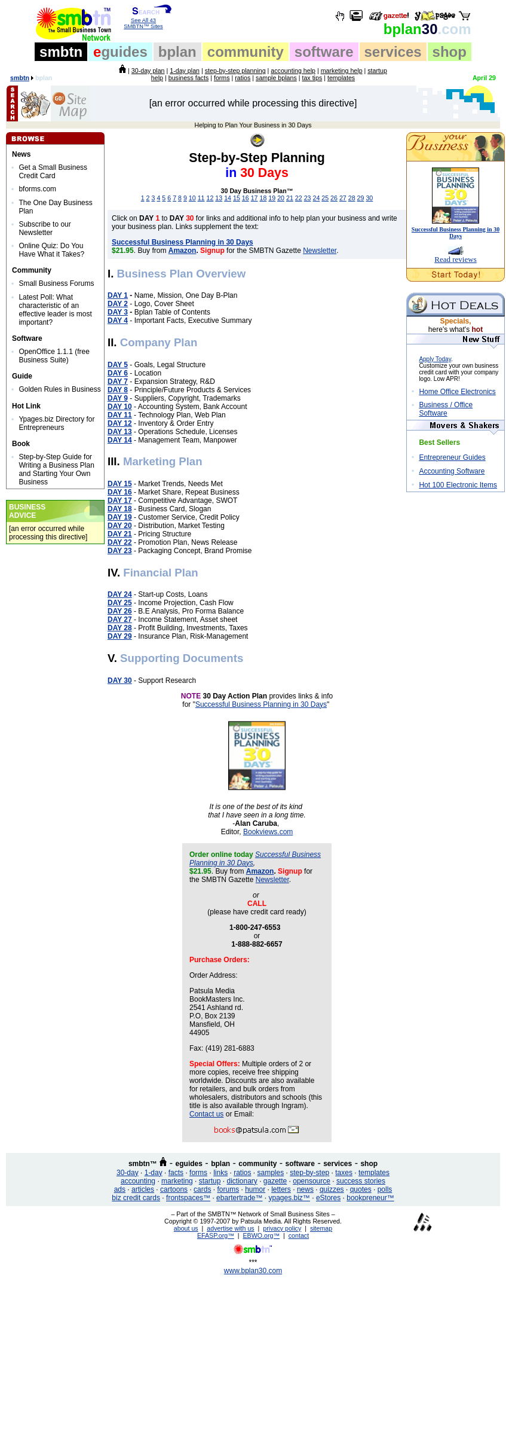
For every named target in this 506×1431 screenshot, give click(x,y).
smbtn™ (142, 1164)
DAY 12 (120, 423)
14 (227, 198)
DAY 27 (120, 619)
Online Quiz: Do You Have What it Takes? (51, 250)
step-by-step (309, 1172)
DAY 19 (120, 517)
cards (202, 1189)
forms (222, 77)
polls (385, 1189)
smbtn (60, 52)
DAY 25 (120, 603)
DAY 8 (118, 390)
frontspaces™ (188, 1198)
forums (228, 1189)
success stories (360, 1181)
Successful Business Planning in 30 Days (261, 704)
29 (360, 198)
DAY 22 (120, 542)
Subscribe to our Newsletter (44, 228)
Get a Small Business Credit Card (53, 171)
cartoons (174, 1189)
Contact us (206, 1114)
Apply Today (435, 359)
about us (186, 1228)
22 (298, 198)
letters (281, 1189)
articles (142, 1189)
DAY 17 (120, 500)
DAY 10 (120, 406)
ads (119, 1189)
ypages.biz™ (289, 1198)
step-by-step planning (235, 70)
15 (236, 198)
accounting (138, 1181)
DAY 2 (118, 304)
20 (280, 198)
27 (342, 198)
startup (210, 1181)
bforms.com (37, 189)
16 (245, 198)
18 (262, 198)
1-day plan (185, 70)
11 (201, 198)
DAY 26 (120, 611)
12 (210, 198)
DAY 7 (118, 381)
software (324, 52)
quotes (361, 1189)
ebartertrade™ (239, 1198)
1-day (153, 1172)
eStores (328, 1198)
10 (192, 198)
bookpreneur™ (370, 1198)
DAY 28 (120, 628)
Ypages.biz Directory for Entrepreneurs (56, 423)
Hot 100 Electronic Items (458, 485)
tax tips (312, 77)
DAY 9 (118, 398)
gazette (275, 1181)
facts (175, 1172)
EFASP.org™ (215, 1235)
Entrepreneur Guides (452, 457)
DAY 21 (120, 534)
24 (316, 198)
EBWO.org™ (261, 1235)
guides (120, 52)
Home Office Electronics (457, 392)
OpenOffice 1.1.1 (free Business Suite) (54, 355)
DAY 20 (120, 525)
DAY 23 (120, 551)
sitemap (321, 1228)
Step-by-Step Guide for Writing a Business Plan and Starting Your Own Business (56, 469)
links (220, 1172)
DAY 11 (120, 415)
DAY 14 (120, 440)
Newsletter (319, 250)
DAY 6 (118, 373)
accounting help (293, 70)
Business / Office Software (446, 409)
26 (334, 198)
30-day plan (148, 70)
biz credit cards (136, 1198)
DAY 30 (120, 680)
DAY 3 (118, 312)
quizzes (332, 1189)
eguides (189, 1164)
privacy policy (282, 1228)
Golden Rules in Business (59, 389)
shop (450, 52)
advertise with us (230, 1228)
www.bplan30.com (253, 1271)
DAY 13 (120, 432)
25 (325, 198)
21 (289, 198)
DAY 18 (120, 509)
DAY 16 (120, 492)
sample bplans (276, 77)
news (305, 1189)
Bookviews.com (268, 832)
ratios (242, 77)
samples (270, 1172)
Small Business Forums (56, 283)
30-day (127, 1172)
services (393, 52)
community (245, 52)
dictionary (241, 1181)
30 (427, 29)
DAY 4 (118, 320)
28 (351, 198)
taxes (343, 1172)
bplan (177, 52)
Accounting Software (451, 471)
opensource (311, 1181)
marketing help (342, 70)
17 (254, 198)
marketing (177, 1181)
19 (271, 198)
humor (255, 1189)
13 (218, 198)
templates (341, 77)
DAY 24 (120, 594)
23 (307, 198)
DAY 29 (120, 636)
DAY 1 (118, 295)
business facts (188, 77)
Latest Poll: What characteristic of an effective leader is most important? (55, 310)
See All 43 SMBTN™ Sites (143, 21)
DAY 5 (118, 365)
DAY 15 (120, 484)
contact (299, 1235)
